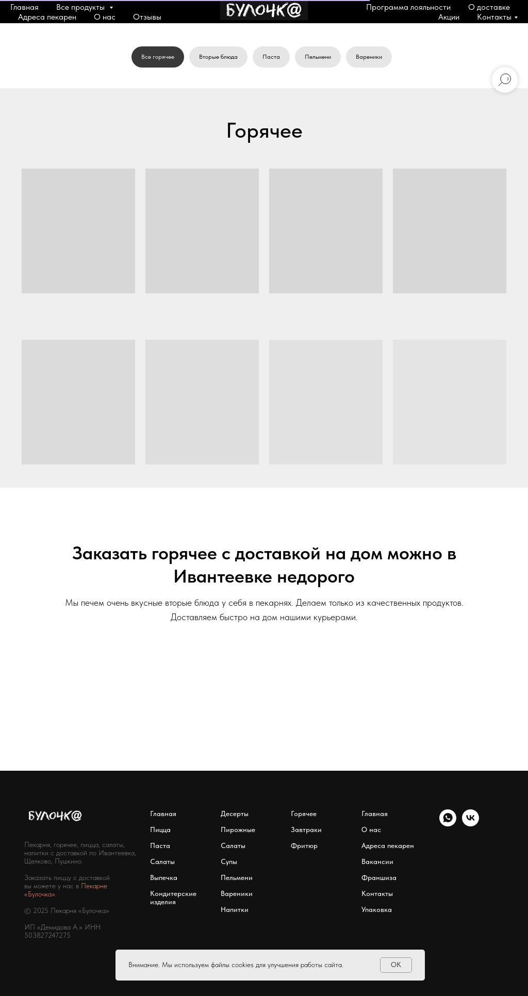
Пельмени (318, 56)
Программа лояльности (408, 7)
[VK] (470, 823)
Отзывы (147, 17)
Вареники (369, 56)
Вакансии (377, 861)
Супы (229, 861)
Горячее (304, 813)
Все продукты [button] (81, 7)
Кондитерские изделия (173, 897)
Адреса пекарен (47, 17)
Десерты (235, 813)
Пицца (160, 829)
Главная (24, 7)
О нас (105, 17)
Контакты (494, 17)
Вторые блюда (218, 56)
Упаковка (376, 909)
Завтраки (306, 829)
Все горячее (157, 56)
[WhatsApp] (447, 823)
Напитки (235, 909)
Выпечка (163, 877)
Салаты (162, 861)
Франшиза (379, 877)
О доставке (489, 7)
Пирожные (238, 829)
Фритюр (304, 845)
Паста (271, 56)
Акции (448, 17)
